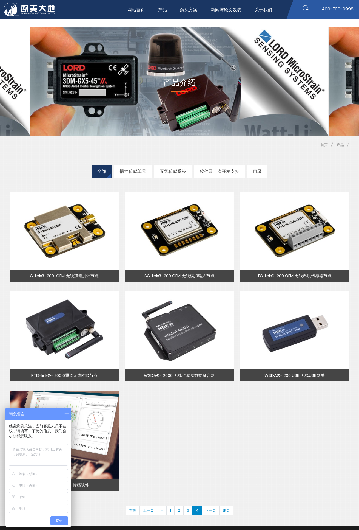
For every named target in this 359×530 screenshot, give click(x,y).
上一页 (148, 510)
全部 (101, 171)
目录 (257, 171)
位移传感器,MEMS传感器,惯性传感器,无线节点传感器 (33, 9)
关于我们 (263, 10)
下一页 (210, 510)
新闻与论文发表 (226, 10)
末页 (226, 510)
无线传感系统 (173, 171)
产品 (162, 10)
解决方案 (189, 10)
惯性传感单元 (133, 171)
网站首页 (136, 10)
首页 (324, 144)
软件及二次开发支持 (219, 171)
